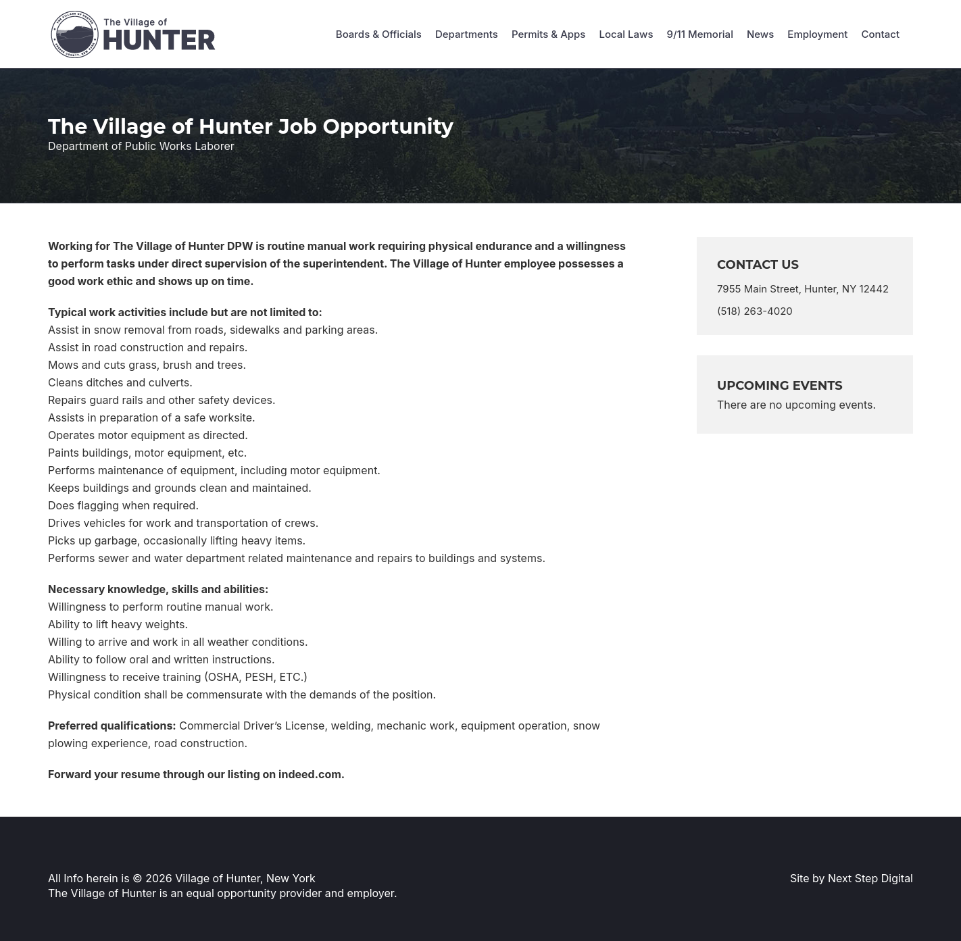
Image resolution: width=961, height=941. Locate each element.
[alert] (805, 404)
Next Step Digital (870, 878)
